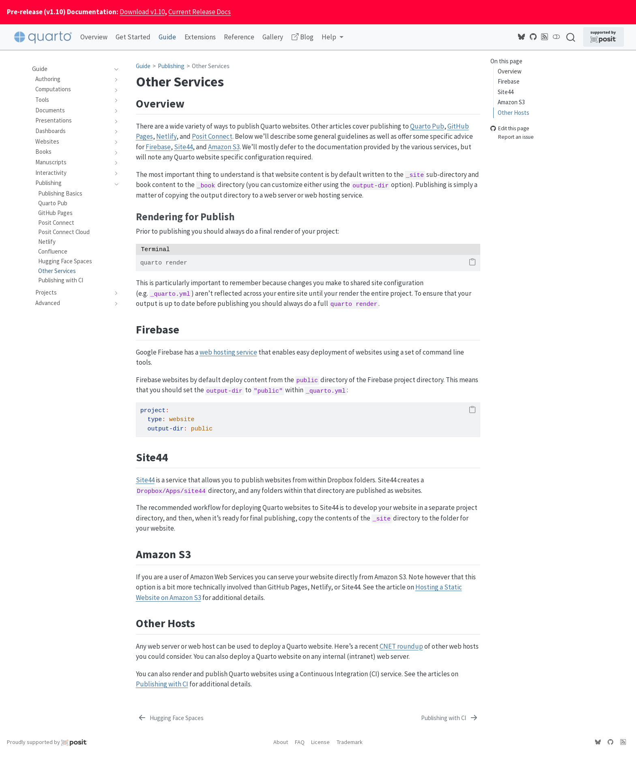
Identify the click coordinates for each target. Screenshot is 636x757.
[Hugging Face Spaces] (170, 718)
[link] (333, 37)
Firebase (509, 81)
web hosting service (228, 352)
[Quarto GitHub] (533, 36)
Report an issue (512, 136)
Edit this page (509, 128)
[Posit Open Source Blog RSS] (544, 36)
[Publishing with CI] (449, 718)
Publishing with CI (162, 684)
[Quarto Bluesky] (521, 36)
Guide (143, 66)
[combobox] (571, 37)
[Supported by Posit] (603, 37)
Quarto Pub (427, 126)
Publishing (171, 66)
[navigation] (114, 69)
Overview (510, 71)
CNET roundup (401, 646)
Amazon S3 (511, 102)
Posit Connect (212, 136)
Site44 (506, 92)
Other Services (211, 66)
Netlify (166, 136)
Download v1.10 (142, 11)
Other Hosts (513, 112)
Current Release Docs (199, 11)
